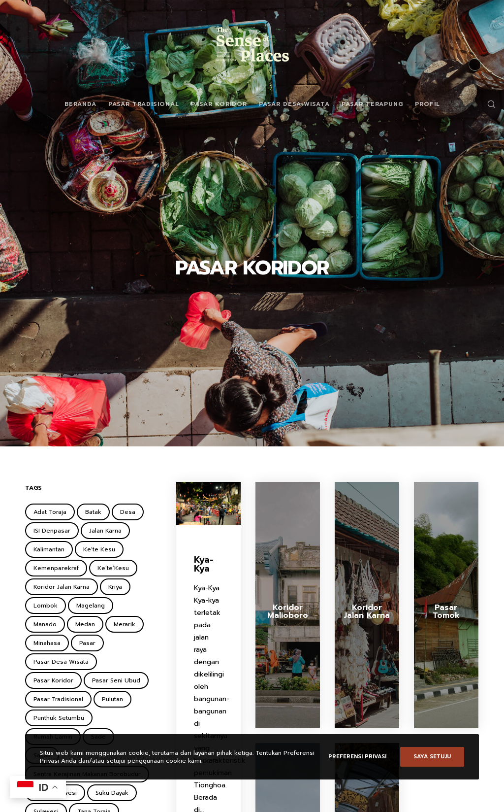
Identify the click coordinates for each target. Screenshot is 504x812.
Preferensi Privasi (357, 756)
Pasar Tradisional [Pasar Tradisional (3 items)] (58, 699)
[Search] (488, 104)
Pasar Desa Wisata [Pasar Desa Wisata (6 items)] (61, 661)
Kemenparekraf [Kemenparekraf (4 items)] (56, 568)
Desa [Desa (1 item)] (127, 512)
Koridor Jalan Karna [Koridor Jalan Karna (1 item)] (61, 586)
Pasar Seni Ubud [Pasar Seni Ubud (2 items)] (116, 680)
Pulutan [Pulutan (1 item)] (112, 699)
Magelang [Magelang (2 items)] (90, 605)
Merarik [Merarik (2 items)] (124, 624)
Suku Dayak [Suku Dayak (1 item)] (111, 792)
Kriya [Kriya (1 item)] (115, 586)
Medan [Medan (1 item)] (85, 624)
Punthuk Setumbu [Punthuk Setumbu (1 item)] (58, 717)
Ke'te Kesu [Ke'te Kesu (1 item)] (99, 549)
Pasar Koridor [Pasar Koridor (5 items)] (53, 680)
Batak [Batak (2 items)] (93, 512)
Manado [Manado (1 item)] (45, 624)
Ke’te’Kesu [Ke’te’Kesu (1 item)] (113, 568)
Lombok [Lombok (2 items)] (45, 605)
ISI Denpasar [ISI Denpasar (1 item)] (51, 530)
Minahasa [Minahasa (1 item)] (47, 643)
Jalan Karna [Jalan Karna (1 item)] (105, 530)
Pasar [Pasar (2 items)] (87, 643)
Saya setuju (432, 756)
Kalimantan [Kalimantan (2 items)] (48, 549)
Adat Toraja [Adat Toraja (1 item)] (49, 512)
